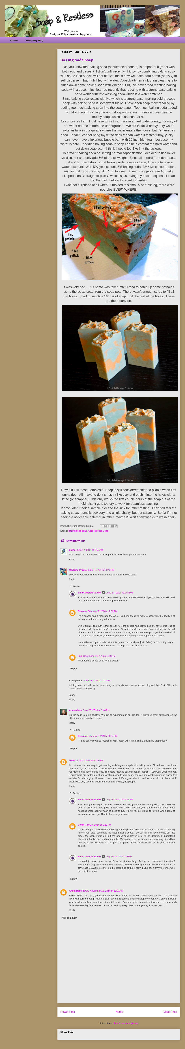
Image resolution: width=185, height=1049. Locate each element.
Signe (72, 550)
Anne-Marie (75, 710)
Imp (80, 656)
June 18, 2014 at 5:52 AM (97, 680)
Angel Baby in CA (79, 890)
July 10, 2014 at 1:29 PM (98, 824)
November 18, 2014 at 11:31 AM (106, 890)
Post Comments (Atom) (126, 1023)
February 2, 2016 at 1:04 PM (102, 736)
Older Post (170, 1011)
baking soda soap (78, 530)
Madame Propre (78, 570)
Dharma (82, 611)
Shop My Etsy (34, 40)
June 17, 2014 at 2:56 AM (89, 550)
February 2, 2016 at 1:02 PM (102, 611)
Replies (76, 586)
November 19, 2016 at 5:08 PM (99, 656)
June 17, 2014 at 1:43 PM (101, 570)
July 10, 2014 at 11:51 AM (119, 799)
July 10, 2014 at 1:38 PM (119, 856)
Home (14, 40)
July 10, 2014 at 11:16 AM (89, 760)
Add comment (69, 917)
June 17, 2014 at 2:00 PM (119, 592)
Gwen (72, 760)
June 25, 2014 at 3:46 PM (96, 710)
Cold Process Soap (98, 530)
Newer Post (67, 1011)
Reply (72, 559)
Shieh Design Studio (89, 592)
